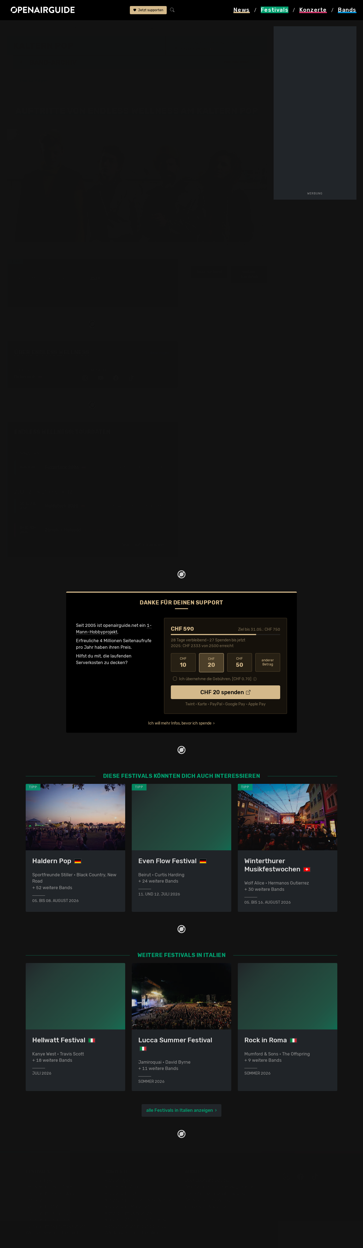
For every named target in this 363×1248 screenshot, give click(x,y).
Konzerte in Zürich (124, 1172)
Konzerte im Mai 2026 (127, 1192)
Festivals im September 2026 (56, 1211)
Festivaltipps (39, 1165)
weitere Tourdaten (249, 260)
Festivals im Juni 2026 (49, 1198)
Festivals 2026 (41, 1185)
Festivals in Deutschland (51, 1179)
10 (183, 648)
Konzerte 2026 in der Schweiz (136, 1211)
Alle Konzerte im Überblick (132, 1218)
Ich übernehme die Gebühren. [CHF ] (215, 664)
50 (239, 648)
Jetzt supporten (148, 10)
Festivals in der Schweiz (50, 1172)
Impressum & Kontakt (207, 1192)
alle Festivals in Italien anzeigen (179, 1095)
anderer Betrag (268, 648)
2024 (95, 264)
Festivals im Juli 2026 (48, 1205)
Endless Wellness (151, 28)
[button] (238, 62)
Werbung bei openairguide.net (216, 1179)
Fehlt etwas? (161, 418)
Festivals (41, 28)
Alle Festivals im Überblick (52, 1218)
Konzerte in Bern (122, 1179)
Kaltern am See (195, 48)
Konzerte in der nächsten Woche (138, 1185)
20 (211, 648)
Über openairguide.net (208, 1165)
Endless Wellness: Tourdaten (62, 417)
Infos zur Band (209, 257)
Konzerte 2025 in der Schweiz (136, 1205)
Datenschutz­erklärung (208, 1185)
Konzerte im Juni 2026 (128, 1198)
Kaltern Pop (86, 28)
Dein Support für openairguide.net (220, 1172)
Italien (63, 28)
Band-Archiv (116, 28)
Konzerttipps (118, 1165)
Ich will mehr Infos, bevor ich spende (180, 708)
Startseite (17, 28)
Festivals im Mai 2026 (48, 1192)
